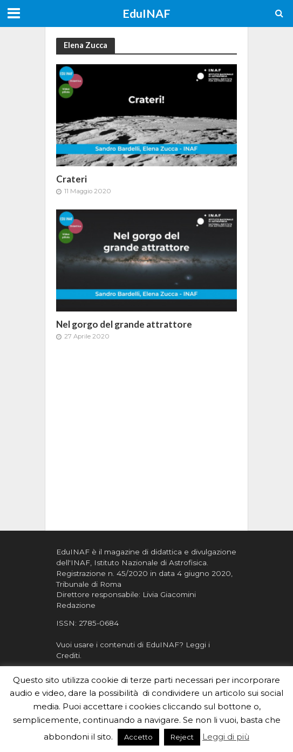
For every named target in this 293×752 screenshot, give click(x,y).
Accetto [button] (138, 737)
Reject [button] (182, 737)
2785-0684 (99, 623)
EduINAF (146, 13)
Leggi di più (225, 736)
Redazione (76, 605)
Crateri (71, 179)
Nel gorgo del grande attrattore (124, 324)
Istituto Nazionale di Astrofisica (150, 562)
